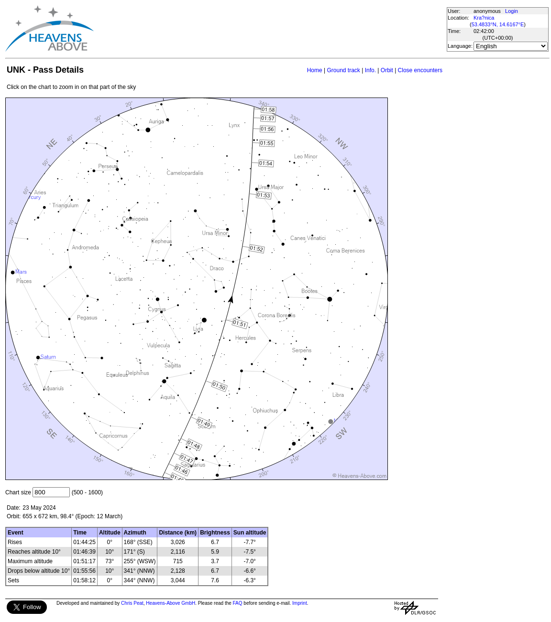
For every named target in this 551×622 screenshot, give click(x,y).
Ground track (343, 70)
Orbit (387, 70)
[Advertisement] (270, 28)
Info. (370, 70)
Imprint (299, 603)
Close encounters (420, 70)
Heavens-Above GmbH (170, 603)
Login (511, 11)
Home (314, 70)
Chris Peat (132, 603)
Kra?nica (484, 18)
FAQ (237, 603)
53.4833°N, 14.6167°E (498, 24)
